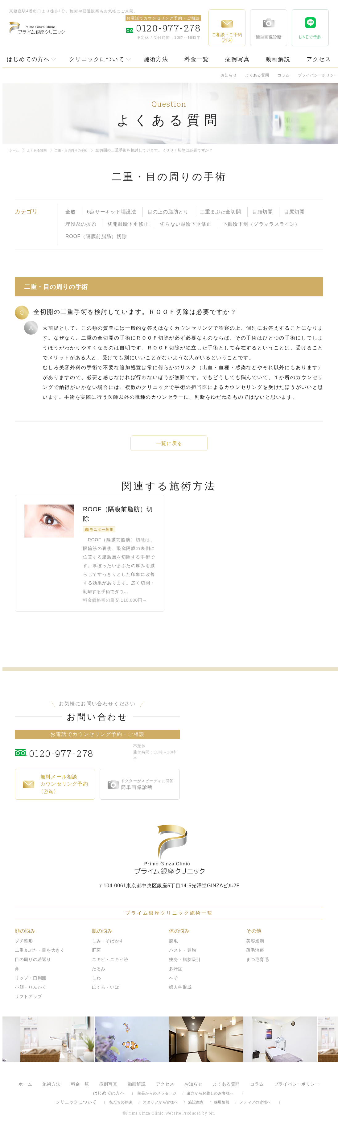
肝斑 (96, 955)
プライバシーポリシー (318, 75)
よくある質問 (257, 75)
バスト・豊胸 (182, 955)
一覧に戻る (169, 443)
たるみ (98, 973)
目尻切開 (294, 211)
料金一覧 (196, 59)
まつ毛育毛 (257, 964)
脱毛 (173, 946)
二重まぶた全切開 (220, 211)
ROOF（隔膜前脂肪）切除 (96, 236)
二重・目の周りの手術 (79, 150)
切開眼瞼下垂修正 (128, 224)
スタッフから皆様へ (160, 1107)
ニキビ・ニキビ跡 (110, 964)
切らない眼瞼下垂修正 (185, 224)
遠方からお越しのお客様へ (210, 1098)
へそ (173, 983)
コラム (284, 75)
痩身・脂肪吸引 (185, 964)
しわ (96, 983)
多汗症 (176, 973)
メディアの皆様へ (255, 1107)
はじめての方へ (28, 59)
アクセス (319, 59)
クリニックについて (97, 59)
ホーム (15, 150)
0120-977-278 (79, 757)
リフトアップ (28, 1001)
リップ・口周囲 (31, 983)
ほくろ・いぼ (105, 992)
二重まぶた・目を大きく (40, 955)
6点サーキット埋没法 (111, 211)
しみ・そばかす (108, 946)
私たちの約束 (121, 1107)
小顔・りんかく (31, 992)
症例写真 (237, 59)
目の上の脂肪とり (168, 211)
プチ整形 (24, 946)
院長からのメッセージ (157, 1098)
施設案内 (196, 1107)
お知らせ (229, 75)
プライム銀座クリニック (169, 855)
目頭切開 (262, 211)
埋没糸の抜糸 (80, 224)
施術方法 (156, 59)
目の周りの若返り (33, 964)
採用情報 (222, 1107)
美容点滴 (255, 946)
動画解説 (278, 59)
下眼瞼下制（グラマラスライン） (261, 224)
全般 (70, 211)
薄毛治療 (255, 955)
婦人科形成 (180, 992)
